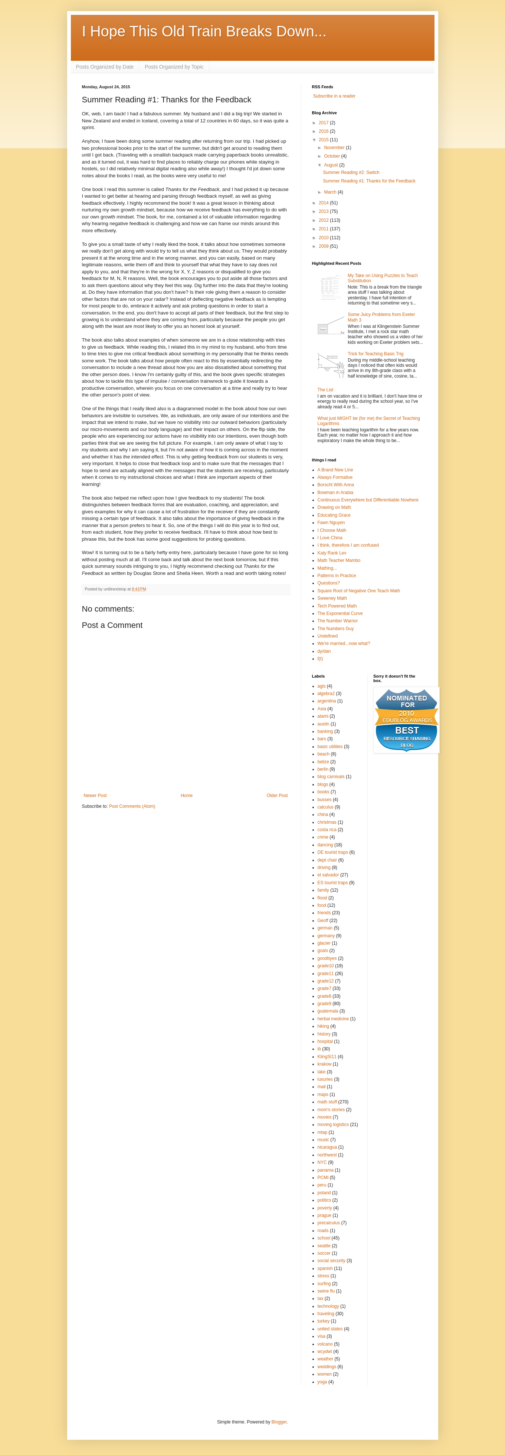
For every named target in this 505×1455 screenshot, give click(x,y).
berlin (323, 769)
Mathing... (327, 568)
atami (323, 716)
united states (330, 1328)
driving (324, 867)
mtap (323, 1132)
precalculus (329, 1222)
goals (323, 950)
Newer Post (95, 795)
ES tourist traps (333, 882)
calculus (326, 807)
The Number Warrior (338, 620)
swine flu (326, 1291)
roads (323, 1230)
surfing (324, 1283)
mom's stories (331, 1109)
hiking (323, 1026)
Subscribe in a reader (334, 96)
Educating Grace (334, 515)
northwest (327, 1155)
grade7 (324, 988)
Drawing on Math (334, 507)
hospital (325, 1041)
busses (325, 799)
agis (322, 686)
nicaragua (327, 1147)
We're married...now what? (344, 643)
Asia (322, 708)
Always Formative (335, 477)
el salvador (328, 875)
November (335, 147)
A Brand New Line (335, 470)
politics (324, 1200)
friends (324, 912)
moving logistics (333, 1124)
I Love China (330, 537)
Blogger (279, 1422)
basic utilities (330, 746)
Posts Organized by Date (105, 67)
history (324, 1034)
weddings (327, 1366)
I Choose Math (332, 530)
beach (324, 754)
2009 (324, 246)
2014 (324, 202)
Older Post (277, 795)
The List (326, 389)
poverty (325, 1208)
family (323, 890)
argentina (327, 701)
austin (323, 724)
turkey (324, 1321)
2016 (324, 131)
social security (331, 1260)
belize (323, 761)
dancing (325, 844)
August (331, 165)
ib (319, 1048)
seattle (324, 1245)
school (324, 1238)
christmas (327, 822)
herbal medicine (333, 1018)
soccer (324, 1253)
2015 (324, 139)
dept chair (327, 860)
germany (326, 935)
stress (323, 1275)
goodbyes (327, 958)
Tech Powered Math (337, 606)
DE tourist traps (333, 852)
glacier (324, 943)
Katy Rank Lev (332, 553)
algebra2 (326, 693)
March (331, 192)
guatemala (328, 1011)
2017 (324, 122)
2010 (324, 237)
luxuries (325, 1079)
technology (328, 1306)
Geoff (323, 920)
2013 (324, 211)
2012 (324, 220)
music (323, 1139)
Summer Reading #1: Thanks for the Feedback (369, 181)
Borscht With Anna (336, 484)
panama (326, 1170)
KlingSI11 (327, 1056)
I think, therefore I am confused (348, 545)
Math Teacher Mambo (339, 560)
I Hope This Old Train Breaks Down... (204, 31)
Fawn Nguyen (331, 522)
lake (322, 1071)
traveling (326, 1313)
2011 (324, 228)
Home (187, 795)
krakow (325, 1064)
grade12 (326, 981)
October (332, 156)
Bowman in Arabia (336, 492)
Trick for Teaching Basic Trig (375, 353)
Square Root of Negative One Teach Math (359, 590)
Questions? (329, 583)
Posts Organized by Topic (174, 67)
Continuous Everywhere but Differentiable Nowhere (368, 500)
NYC (322, 1162)
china (323, 814)
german (325, 928)
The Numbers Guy (336, 628)
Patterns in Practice (337, 575)
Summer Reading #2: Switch (351, 172)
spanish (325, 1268)
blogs (323, 784)
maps (323, 1094)
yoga (322, 1382)
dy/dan (324, 651)
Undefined (328, 636)
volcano (325, 1344)
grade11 (326, 973)
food (322, 905)
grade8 (324, 996)
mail (322, 1086)
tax (321, 1298)
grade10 (326, 965)
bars (322, 738)
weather (326, 1359)
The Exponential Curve (340, 613)
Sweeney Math (332, 598)
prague (324, 1215)
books (323, 791)
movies (325, 1117)
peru (322, 1185)
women (325, 1374)
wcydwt (325, 1351)
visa (321, 1336)
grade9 (324, 1003)
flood (322, 898)
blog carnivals (331, 776)
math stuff (327, 1102)
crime (323, 837)
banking (325, 731)
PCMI (323, 1177)
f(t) (320, 658)
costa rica (327, 829)
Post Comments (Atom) (132, 806)
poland (324, 1192)
